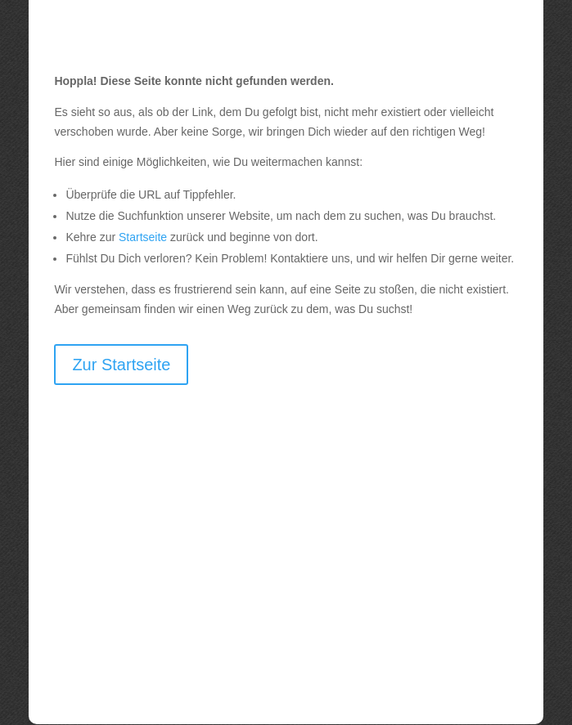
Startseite (143, 237)
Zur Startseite (121, 365)
